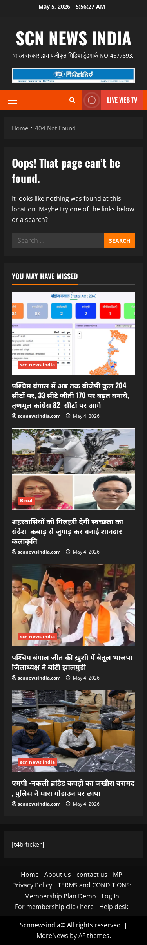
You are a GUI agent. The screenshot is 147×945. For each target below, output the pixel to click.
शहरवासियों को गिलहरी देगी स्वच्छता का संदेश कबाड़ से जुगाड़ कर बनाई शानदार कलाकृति (67, 531)
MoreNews (52, 935)
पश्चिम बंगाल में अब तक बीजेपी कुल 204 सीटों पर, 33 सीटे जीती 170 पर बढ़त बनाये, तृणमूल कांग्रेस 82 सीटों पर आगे (70, 395)
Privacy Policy (32, 885)
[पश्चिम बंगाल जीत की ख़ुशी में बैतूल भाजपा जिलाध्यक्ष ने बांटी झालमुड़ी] (73, 605)
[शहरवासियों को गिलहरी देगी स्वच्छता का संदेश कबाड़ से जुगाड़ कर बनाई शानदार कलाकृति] (73, 469)
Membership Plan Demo (60, 896)
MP (117, 874)
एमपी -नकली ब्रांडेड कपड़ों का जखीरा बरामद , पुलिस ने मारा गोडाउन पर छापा (73, 787)
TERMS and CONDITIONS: (94, 885)
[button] (12, 100)
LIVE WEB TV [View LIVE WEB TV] (109, 100)
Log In (110, 896)
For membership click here (54, 906)
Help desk (113, 906)
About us (57, 874)
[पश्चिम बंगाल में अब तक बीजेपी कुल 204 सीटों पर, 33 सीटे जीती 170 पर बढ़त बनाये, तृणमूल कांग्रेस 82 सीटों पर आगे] (73, 333)
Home (30, 874)
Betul (26, 500)
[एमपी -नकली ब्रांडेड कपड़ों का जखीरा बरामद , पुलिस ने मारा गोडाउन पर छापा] (73, 731)
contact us (91, 874)
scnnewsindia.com (39, 416)
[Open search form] (72, 100)
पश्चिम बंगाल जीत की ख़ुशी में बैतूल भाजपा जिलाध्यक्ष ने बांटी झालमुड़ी (72, 662)
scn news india (73, 37)
